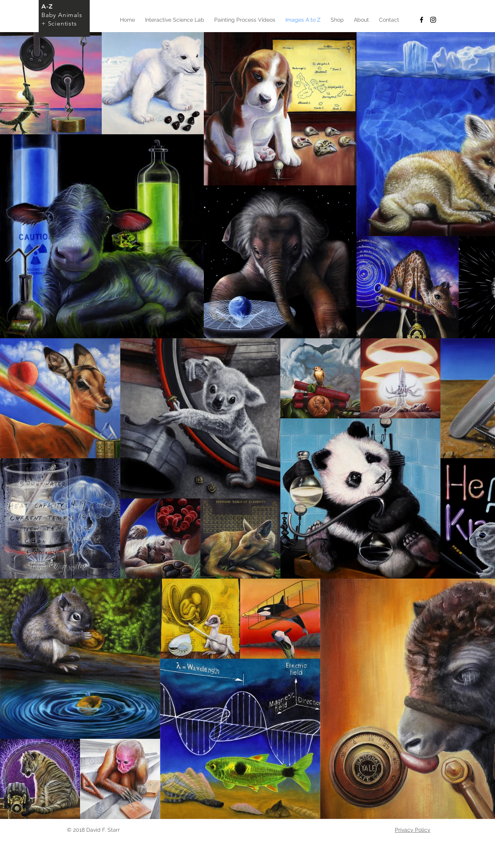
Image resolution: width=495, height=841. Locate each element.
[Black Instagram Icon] (433, 20)
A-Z (47, 6)
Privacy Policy (412, 830)
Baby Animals (61, 15)
